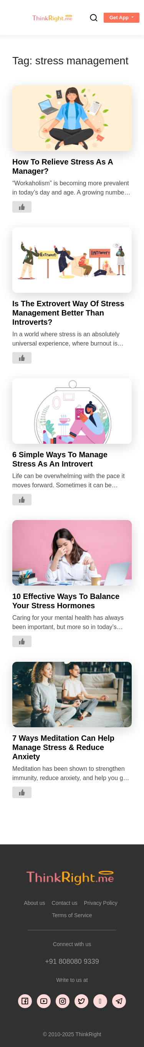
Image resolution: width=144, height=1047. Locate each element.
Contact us (65, 903)
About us (34, 903)
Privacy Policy (101, 903)
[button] (121, 18)
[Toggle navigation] (13, 17)
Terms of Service (72, 915)
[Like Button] (21, 207)
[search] (94, 17)
